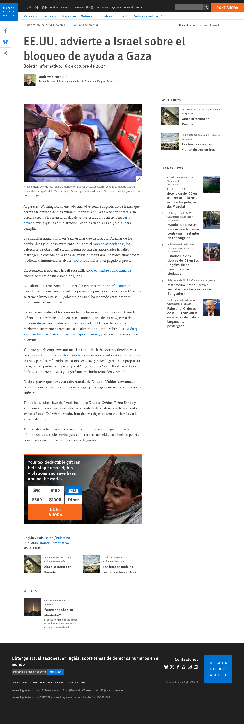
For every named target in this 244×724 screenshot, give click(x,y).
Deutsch (78, 7)
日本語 (90, 7)
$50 (37, 490)
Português (102, 7)
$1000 (55, 499)
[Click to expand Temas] (50, 16)
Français (66, 7)
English (54, 7)
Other (73, 499)
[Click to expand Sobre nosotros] (148, 16)
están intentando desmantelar (59, 355)
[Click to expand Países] (31, 16)
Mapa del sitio (56, 682)
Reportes (69, 16)
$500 (37, 499)
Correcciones (37, 682)
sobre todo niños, (86, 260)
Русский (116, 7)
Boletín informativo (54, 542)
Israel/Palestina (58, 537)
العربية (27, 7)
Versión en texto (76, 682)
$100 (55, 490)
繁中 (44, 7)
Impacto (123, 16)
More (141, 7)
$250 (73, 490)
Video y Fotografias (96, 16)
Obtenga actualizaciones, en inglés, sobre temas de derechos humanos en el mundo (86, 661)
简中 (36, 7)
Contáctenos (20, 682)
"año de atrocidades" (108, 244)
